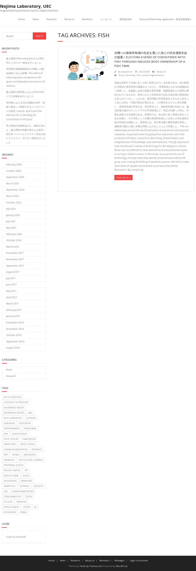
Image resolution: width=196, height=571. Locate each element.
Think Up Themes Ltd (90, 566)
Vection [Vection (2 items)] (8, 501)
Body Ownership (127, 75)
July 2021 (11, 221)
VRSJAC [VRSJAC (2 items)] (23, 512)
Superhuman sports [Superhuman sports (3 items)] (23, 491)
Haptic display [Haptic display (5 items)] (27, 444)
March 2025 (12, 183)
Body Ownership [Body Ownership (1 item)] (13, 418)
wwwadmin (126, 71)
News (36, 19)
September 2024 (15, 189)
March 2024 (12, 196)
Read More (122, 177)
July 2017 (11, 278)
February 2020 (14, 234)
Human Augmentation (153, 75)
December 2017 (15, 253)
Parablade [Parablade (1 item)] (9, 460)
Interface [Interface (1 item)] (37, 449)
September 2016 (15, 341)
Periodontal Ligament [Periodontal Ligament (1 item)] (31, 460)
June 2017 (11, 284)
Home (21, 19)
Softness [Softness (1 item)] (24, 486)
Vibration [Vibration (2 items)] (21, 501)
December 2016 (15, 322)
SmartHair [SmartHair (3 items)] (26, 480)
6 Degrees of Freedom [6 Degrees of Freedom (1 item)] (16, 402)
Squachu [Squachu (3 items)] (39, 486)
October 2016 (13, 335)
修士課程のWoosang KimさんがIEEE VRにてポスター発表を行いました (25, 60)
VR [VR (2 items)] (35, 507)
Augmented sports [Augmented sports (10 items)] (14, 412)
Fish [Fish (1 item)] (6, 433)
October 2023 (13, 202)
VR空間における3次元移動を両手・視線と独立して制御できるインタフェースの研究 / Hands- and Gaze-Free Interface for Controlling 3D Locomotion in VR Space (26, 111)
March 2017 (12, 303)
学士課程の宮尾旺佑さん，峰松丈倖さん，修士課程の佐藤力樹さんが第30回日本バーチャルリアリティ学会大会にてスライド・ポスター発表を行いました (26, 134)
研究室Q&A (126, 19)
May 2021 (11, 227)
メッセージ (106, 19)
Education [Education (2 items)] (25, 423)
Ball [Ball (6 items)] (30, 412)
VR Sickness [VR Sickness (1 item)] (10, 512)
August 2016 (13, 347)
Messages (119, 560)
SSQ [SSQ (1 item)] (6, 491)
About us (69, 19)
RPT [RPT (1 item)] (26, 470)
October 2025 (13, 171)
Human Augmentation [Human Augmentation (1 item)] (16, 449)
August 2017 (13, 272)
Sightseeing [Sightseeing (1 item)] (10, 480)
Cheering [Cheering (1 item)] (31, 418)
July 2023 (11, 208)
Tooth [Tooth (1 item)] (28, 496)
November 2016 (15, 329)
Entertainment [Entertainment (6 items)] (12, 428)
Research (52, 19)
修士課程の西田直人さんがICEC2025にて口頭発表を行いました (25, 94)
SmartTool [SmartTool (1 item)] (10, 486)
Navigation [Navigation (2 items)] (30, 454)
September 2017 (15, 265)
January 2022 (13, 215)
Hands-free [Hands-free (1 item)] (10, 444)
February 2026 (14, 164)
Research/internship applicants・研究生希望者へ (166, 19)
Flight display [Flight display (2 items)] (19, 433)
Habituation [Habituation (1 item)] (29, 439)
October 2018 (13, 240)
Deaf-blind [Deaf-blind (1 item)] (9, 423)
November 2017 (15, 259)
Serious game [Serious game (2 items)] (11, 475)
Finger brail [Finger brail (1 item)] (30, 428)
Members (87, 19)
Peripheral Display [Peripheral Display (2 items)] (13, 465)
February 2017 (14, 310)
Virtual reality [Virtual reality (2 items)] (11, 507)
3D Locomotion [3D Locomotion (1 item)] (12, 397)
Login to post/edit (16, 536)
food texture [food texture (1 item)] (11, 439)
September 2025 (15, 177)
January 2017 (13, 316)
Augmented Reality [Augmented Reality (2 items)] (14, 407)
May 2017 (11, 291)
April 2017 (11, 297)
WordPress (121, 566)
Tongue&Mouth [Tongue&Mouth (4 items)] (12, 496)
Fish (138, 75)
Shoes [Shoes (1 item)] (26, 475)
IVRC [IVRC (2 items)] (6, 454)
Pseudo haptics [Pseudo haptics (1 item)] (12, 470)
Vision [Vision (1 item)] (26, 507)
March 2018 (12, 246)
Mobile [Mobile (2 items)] (16, 454)
